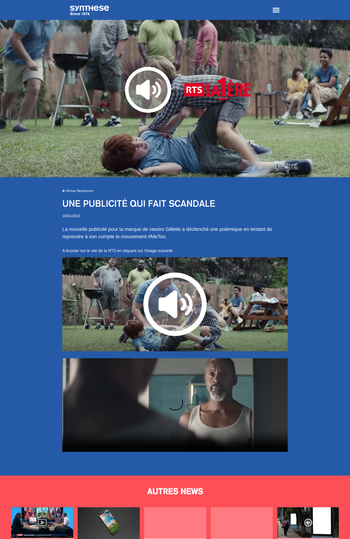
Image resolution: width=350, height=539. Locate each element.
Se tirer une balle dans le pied (308, 522)
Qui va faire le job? (242, 522)
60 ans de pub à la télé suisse (175, 522)
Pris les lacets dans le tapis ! (42, 522)
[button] (276, 10)
